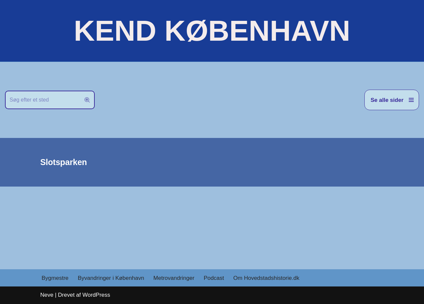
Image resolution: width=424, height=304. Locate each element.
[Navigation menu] (391, 100)
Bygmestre (55, 278)
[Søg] (42, 100)
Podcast (214, 278)
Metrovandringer (173, 278)
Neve (47, 295)
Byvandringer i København (111, 278)
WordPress (96, 295)
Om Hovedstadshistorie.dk (266, 278)
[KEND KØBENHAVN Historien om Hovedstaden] (212, 31)
